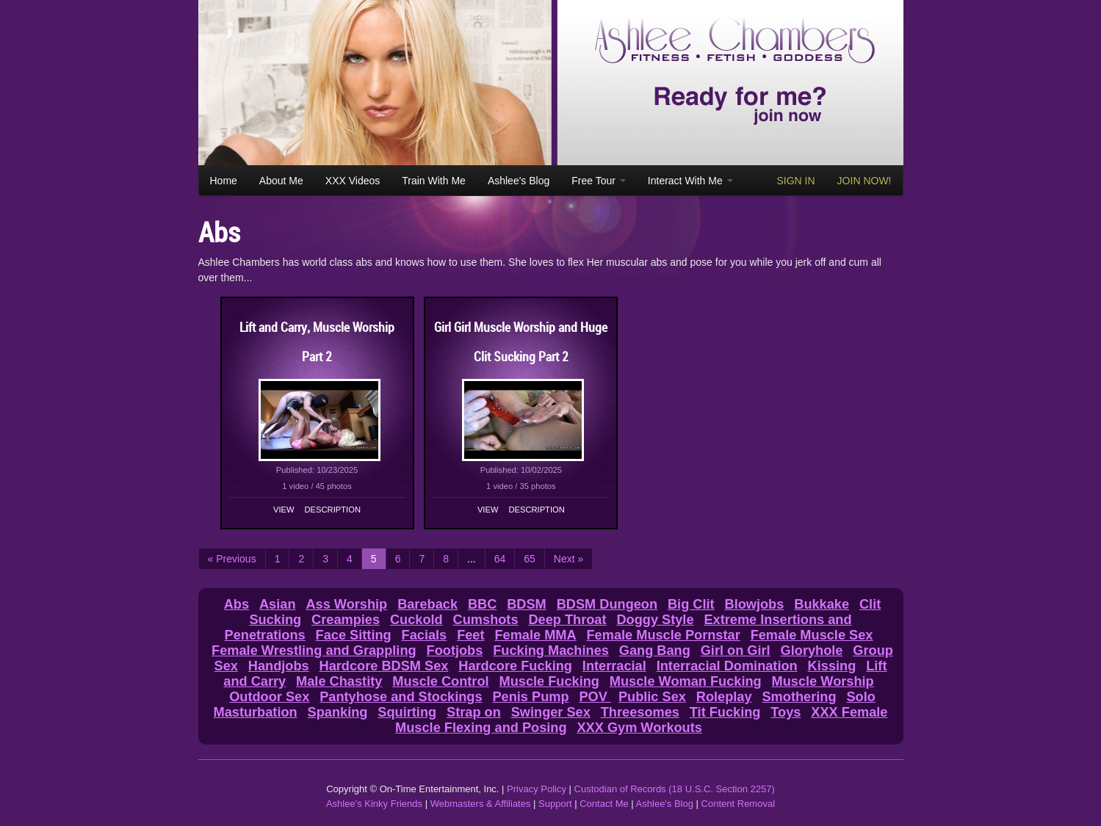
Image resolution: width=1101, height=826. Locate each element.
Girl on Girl (735, 650)
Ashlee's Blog (518, 180)
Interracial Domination (727, 666)
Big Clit (691, 604)
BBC (482, 604)
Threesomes (640, 712)
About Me (281, 180)
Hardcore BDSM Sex (384, 666)
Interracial (614, 666)
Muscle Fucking (549, 681)
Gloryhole (812, 650)
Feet (470, 635)
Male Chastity (339, 681)
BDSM (526, 604)
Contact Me (604, 803)
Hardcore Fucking (515, 666)
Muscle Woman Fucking (686, 681)
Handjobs (278, 666)
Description (333, 509)
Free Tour (598, 180)
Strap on (474, 712)
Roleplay (724, 696)
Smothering (799, 696)
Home (223, 180)
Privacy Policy (536, 788)
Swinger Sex (551, 712)
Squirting (407, 712)
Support (555, 803)
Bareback (427, 604)
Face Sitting (353, 635)
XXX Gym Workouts (639, 727)
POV (594, 696)
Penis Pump (530, 696)
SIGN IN (795, 180)
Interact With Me (690, 180)
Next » (568, 559)
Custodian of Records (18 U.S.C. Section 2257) (674, 788)
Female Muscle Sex (812, 635)
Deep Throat (567, 619)
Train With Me (434, 180)
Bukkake (821, 604)
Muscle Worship (823, 681)
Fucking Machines (551, 650)
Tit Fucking (725, 712)
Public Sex (652, 696)
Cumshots (486, 619)
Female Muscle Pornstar (663, 635)
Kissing (832, 666)
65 (529, 559)
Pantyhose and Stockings (401, 696)
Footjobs (455, 650)
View (284, 509)
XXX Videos (352, 180)
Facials (424, 635)
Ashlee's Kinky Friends (374, 803)
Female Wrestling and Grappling (314, 650)
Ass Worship (346, 604)
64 (500, 559)
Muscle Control (440, 681)
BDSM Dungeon (607, 604)
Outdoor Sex (269, 696)
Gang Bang (654, 650)
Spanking (338, 712)
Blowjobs (754, 604)
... (471, 559)
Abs (236, 604)
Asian (277, 604)
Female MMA (535, 635)
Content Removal (738, 803)
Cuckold (416, 619)
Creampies (345, 619)
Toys (785, 712)
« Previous (232, 559)
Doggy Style (654, 619)
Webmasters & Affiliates (480, 803)
